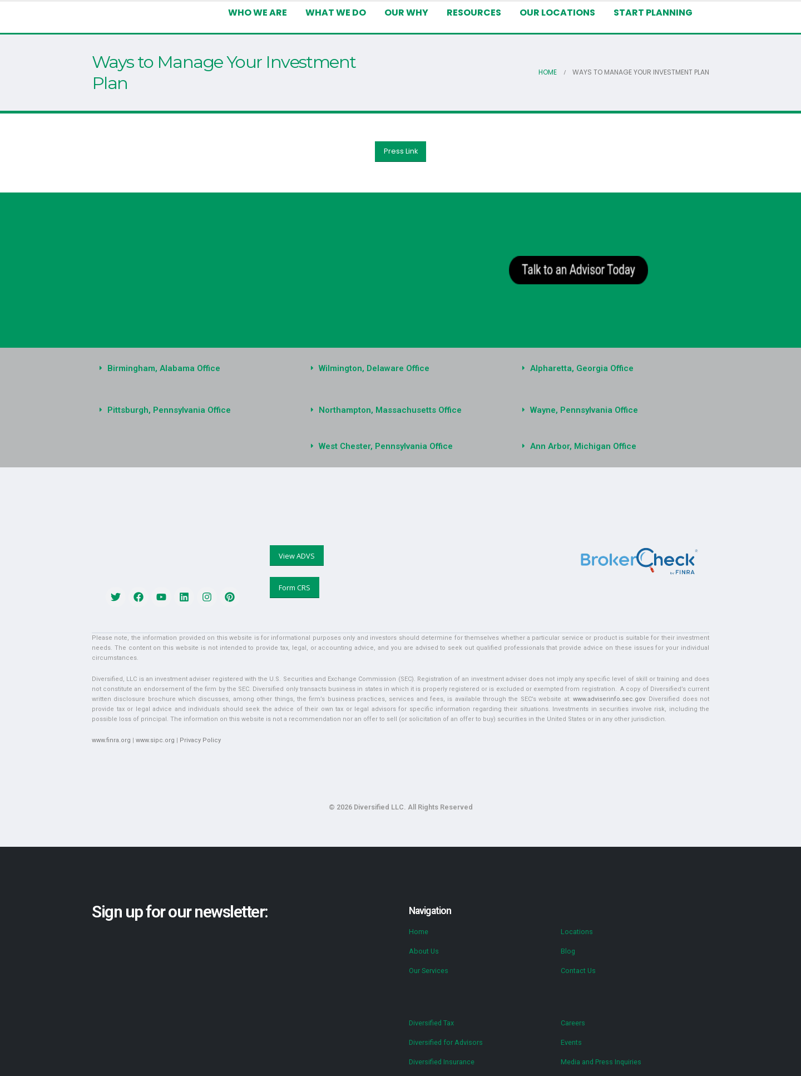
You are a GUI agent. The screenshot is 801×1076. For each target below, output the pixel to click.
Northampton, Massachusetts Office (390, 410)
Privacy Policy (200, 740)
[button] (189, 368)
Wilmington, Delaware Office (374, 368)
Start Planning (653, 12)
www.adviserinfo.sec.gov (609, 699)
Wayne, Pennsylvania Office (584, 410)
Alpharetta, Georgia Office (582, 368)
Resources (474, 12)
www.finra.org (111, 740)
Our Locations (557, 12)
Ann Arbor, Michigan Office (583, 446)
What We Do (335, 12)
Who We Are (257, 12)
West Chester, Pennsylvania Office (386, 446)
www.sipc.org (155, 740)
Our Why (406, 12)
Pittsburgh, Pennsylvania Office (169, 410)
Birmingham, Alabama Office (163, 368)
